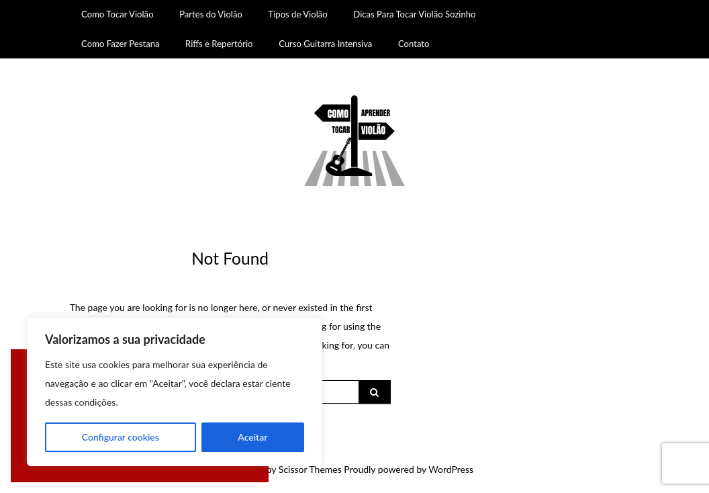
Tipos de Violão (297, 14)
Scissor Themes (310, 469)
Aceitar (252, 437)
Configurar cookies (120, 437)
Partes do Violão (210, 14)
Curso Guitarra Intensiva (325, 43)
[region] (174, 391)
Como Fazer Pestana (120, 43)
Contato (414, 43)
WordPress (450, 469)
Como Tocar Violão (117, 14)
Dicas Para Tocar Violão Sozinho (414, 14)
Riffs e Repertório (219, 43)
